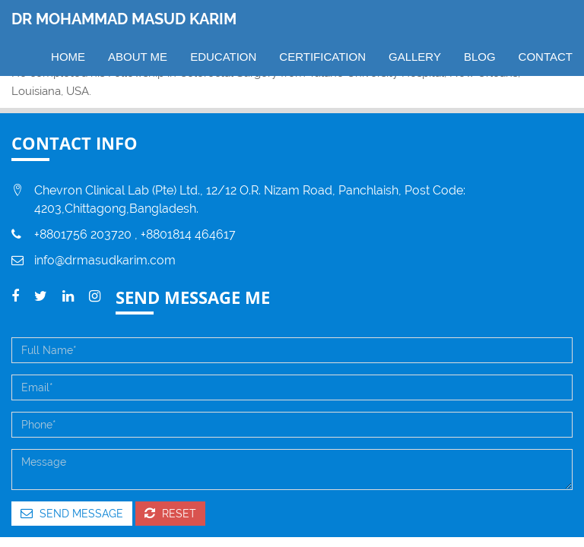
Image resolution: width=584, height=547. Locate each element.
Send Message (72, 513)
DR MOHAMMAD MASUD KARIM (123, 19)
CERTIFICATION (322, 56)
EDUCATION (223, 56)
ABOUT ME (137, 56)
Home (68, 56)
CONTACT (546, 56)
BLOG (480, 56)
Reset (170, 513)
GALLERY (415, 56)
